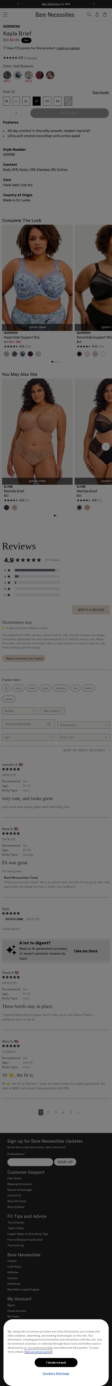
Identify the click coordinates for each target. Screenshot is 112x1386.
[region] (56, 1352)
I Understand (56, 1362)
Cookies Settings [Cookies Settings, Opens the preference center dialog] (56, 1373)
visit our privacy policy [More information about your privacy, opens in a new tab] (38, 1351)
